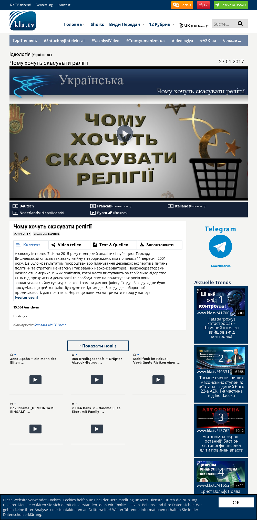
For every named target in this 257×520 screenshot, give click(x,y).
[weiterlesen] (26, 297)
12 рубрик (161, 24)
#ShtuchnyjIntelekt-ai (64, 40)
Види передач (126, 24)
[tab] (31, 244)
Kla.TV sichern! (20, 5)
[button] (182, 5)
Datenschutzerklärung (22, 514)
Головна (75, 24)
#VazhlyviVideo (105, 40)
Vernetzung (44, 5)
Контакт (64, 5)
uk (194, 25)
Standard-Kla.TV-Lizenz (50, 325)
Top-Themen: (25, 40)
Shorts (97, 24)
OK (236, 502)
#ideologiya (182, 40)
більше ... (232, 40)
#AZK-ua (208, 40)
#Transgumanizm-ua (145, 40)
